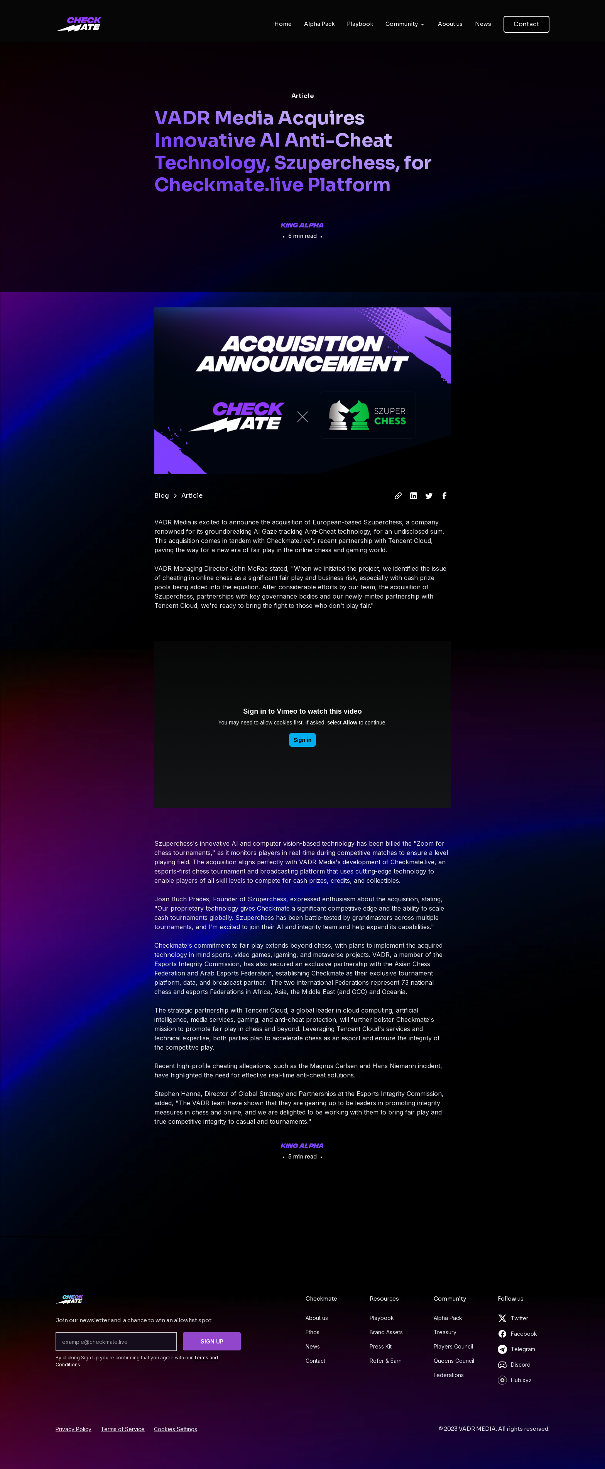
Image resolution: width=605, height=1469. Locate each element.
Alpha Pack (448, 1318)
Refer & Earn (386, 1360)
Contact (526, 24)
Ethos (312, 1332)
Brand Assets (386, 1332)
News (313, 1346)
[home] (79, 24)
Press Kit (381, 1346)
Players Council (453, 1346)
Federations (449, 1375)
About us (317, 1318)
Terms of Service (123, 1429)
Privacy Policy (73, 1429)
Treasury (445, 1332)
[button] (405, 24)
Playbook (382, 1318)
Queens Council (454, 1360)
